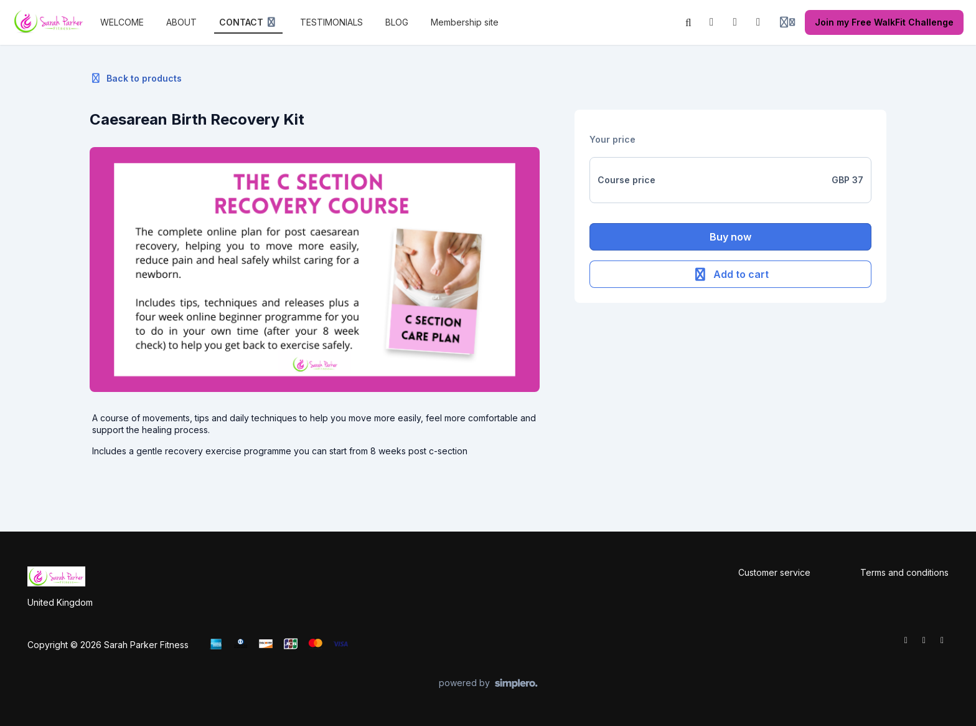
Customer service (774, 572)
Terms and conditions (904, 572)
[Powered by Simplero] (488, 683)
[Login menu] (787, 22)
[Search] (688, 22)
